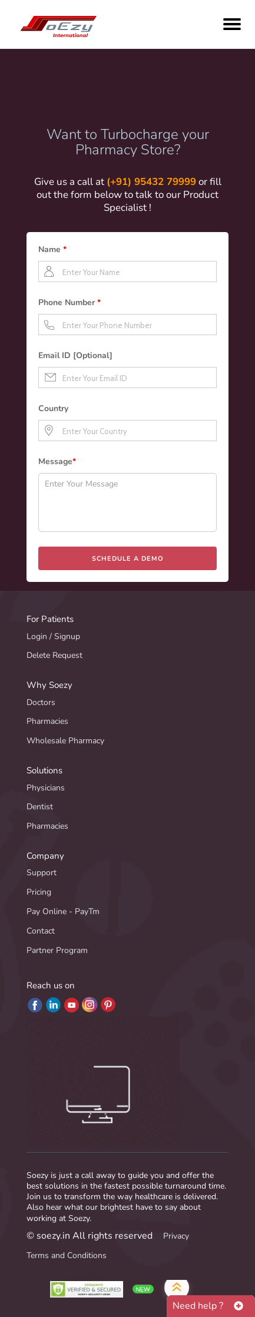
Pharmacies (47, 721)
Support (42, 872)
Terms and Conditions (67, 1255)
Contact (41, 931)
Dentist (40, 806)
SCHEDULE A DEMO (128, 558)
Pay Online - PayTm (63, 911)
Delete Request (54, 655)
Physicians (46, 787)
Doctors (41, 702)
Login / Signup (53, 636)
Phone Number (69, 302)
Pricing (39, 892)
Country (53, 408)
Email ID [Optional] (75, 355)
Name (52, 249)
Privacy (176, 1236)
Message (57, 461)
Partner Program (57, 950)
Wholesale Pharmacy (65, 740)
